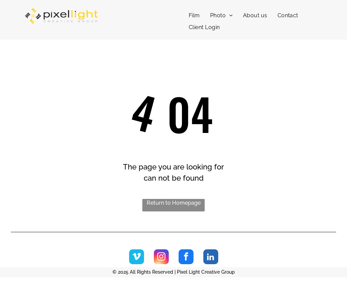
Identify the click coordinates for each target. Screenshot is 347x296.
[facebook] (186, 257)
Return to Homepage (174, 203)
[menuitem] (194, 15)
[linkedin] (210, 257)
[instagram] (161, 257)
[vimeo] (136, 257)
